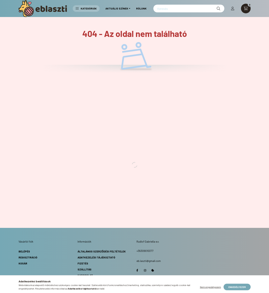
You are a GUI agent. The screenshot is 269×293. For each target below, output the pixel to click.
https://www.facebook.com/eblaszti (137, 270)
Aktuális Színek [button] (116, 8)
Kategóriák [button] (86, 8)
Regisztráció (28, 257)
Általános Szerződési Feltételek (102, 251)
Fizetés (83, 263)
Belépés (24, 251)
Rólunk (141, 8)
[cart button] (246, 8)
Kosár (23, 263)
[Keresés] (188, 8)
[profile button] (232, 8)
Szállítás (84, 269)
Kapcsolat (85, 275)
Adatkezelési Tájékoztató (96, 257)
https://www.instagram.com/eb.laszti (145, 270)
